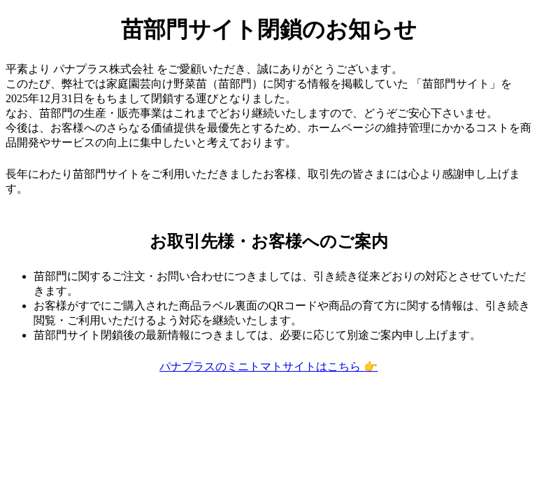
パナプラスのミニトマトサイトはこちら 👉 (268, 366)
